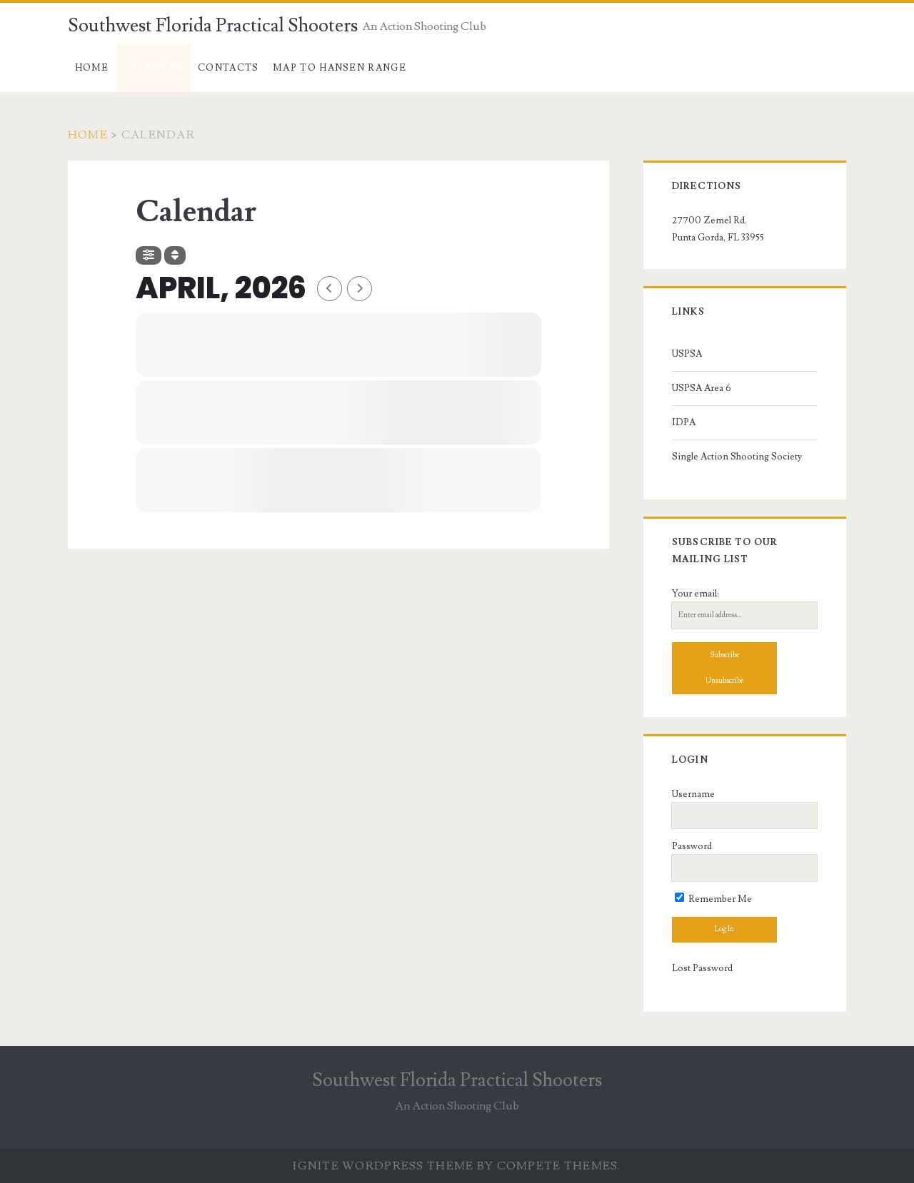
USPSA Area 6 (701, 388)
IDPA (683, 422)
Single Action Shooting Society (737, 456)
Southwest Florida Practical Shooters (213, 26)
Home (92, 67)
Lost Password (702, 968)
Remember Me (713, 899)
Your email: (695, 593)
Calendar (153, 67)
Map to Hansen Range (339, 67)
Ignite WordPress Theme (383, 1166)
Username (693, 794)
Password (692, 846)
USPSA (687, 354)
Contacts (228, 67)
